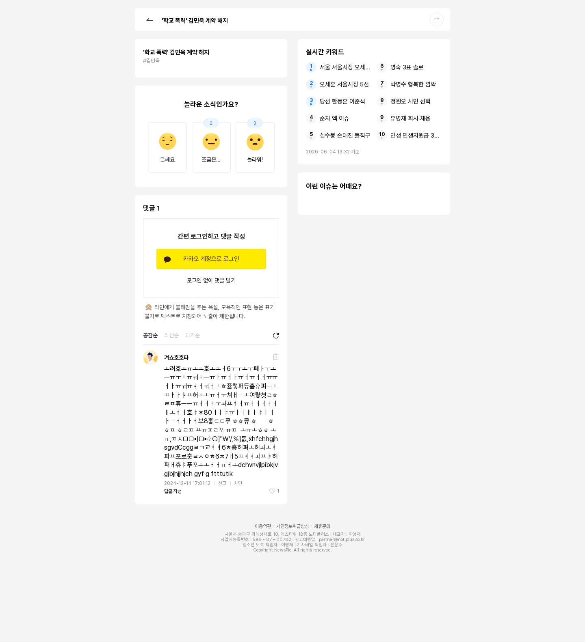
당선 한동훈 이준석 (342, 101)
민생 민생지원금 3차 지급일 (416, 135)
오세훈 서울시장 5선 (344, 84)
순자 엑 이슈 (334, 118)
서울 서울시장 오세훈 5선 (345, 67)
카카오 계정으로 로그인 (211, 259)
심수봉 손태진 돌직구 (345, 135)
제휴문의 (322, 526)
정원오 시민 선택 (410, 101)
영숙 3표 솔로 (407, 67)
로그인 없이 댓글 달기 (211, 280)
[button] (149, 19)
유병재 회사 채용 (410, 118)
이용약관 (263, 526)
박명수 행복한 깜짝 (413, 84)
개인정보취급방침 (292, 526)
